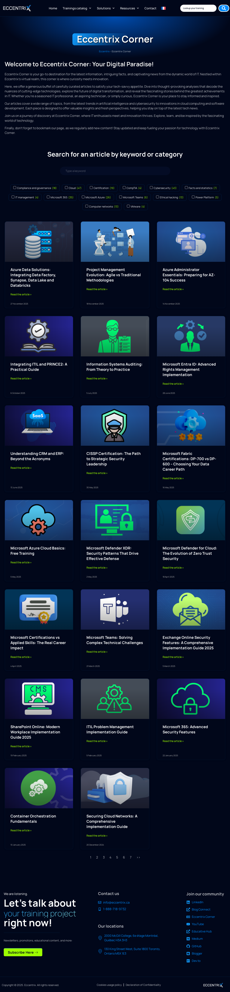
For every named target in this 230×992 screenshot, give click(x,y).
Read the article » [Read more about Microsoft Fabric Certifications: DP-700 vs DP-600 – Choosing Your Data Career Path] (173, 478)
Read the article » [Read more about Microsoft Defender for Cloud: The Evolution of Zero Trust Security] (173, 567)
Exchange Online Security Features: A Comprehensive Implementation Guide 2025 (188, 642)
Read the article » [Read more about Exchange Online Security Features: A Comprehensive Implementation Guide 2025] (173, 657)
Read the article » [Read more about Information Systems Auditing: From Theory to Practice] (97, 378)
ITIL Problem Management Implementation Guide (110, 729)
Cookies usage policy (109, 985)
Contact (150, 8)
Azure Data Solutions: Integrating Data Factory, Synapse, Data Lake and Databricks (33, 277)
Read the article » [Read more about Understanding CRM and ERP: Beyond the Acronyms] (21, 468)
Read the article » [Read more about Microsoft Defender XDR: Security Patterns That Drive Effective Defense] (97, 567)
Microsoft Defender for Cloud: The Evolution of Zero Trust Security (190, 553)
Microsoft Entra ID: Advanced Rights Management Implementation (189, 369)
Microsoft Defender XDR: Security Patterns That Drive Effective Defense (112, 553)
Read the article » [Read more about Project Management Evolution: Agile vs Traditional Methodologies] (97, 289)
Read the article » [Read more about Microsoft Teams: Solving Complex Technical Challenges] (97, 651)
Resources (129, 8)
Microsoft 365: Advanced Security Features (185, 729)
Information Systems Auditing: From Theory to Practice (114, 367)
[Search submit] (223, 8)
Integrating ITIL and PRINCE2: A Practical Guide (38, 367)
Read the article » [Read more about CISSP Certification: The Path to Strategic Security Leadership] (97, 473)
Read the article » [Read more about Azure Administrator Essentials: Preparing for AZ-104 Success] (173, 289)
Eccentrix (104, 51)
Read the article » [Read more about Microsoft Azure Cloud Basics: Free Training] (21, 562)
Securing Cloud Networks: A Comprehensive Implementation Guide (111, 821)
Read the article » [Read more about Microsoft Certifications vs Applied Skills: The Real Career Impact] (21, 657)
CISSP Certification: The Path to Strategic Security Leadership (113, 459)
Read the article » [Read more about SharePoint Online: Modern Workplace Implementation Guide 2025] (21, 746)
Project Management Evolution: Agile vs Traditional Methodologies (113, 275)
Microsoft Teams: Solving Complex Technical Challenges (114, 640)
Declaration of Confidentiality (143, 985)
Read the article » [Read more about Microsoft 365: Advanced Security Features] (173, 741)
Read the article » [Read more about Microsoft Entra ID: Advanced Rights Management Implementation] (173, 383)
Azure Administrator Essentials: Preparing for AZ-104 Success (189, 275)
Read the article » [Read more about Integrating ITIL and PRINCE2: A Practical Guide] (21, 378)
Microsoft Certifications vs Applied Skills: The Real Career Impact (38, 642)
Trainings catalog (77, 8)
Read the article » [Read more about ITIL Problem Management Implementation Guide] (97, 741)
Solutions (106, 8)
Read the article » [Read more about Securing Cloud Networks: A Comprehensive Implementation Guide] (97, 835)
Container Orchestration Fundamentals (33, 819)
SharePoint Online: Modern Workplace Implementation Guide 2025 (35, 732)
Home (53, 8)
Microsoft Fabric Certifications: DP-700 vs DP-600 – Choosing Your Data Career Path (189, 461)
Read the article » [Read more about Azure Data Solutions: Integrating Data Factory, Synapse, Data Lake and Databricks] (21, 294)
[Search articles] (115, 171)
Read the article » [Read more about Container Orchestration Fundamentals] (21, 830)
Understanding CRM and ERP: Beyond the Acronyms (37, 456)
